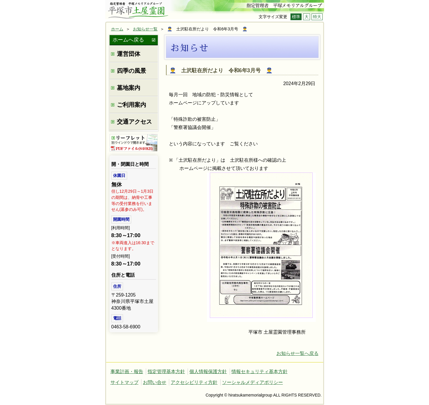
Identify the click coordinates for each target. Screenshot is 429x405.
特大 (317, 16)
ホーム (117, 29)
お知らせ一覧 (145, 29)
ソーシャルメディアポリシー (252, 382)
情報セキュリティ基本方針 (259, 371)
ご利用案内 (131, 104)
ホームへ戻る (128, 40)
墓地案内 (128, 88)
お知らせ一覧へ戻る (297, 353)
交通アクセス (134, 121)
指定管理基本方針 (166, 371)
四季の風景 (131, 71)
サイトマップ (124, 382)
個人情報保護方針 (208, 371)
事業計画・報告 (126, 371)
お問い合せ (154, 382)
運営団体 (128, 54)
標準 (296, 16)
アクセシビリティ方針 (194, 382)
